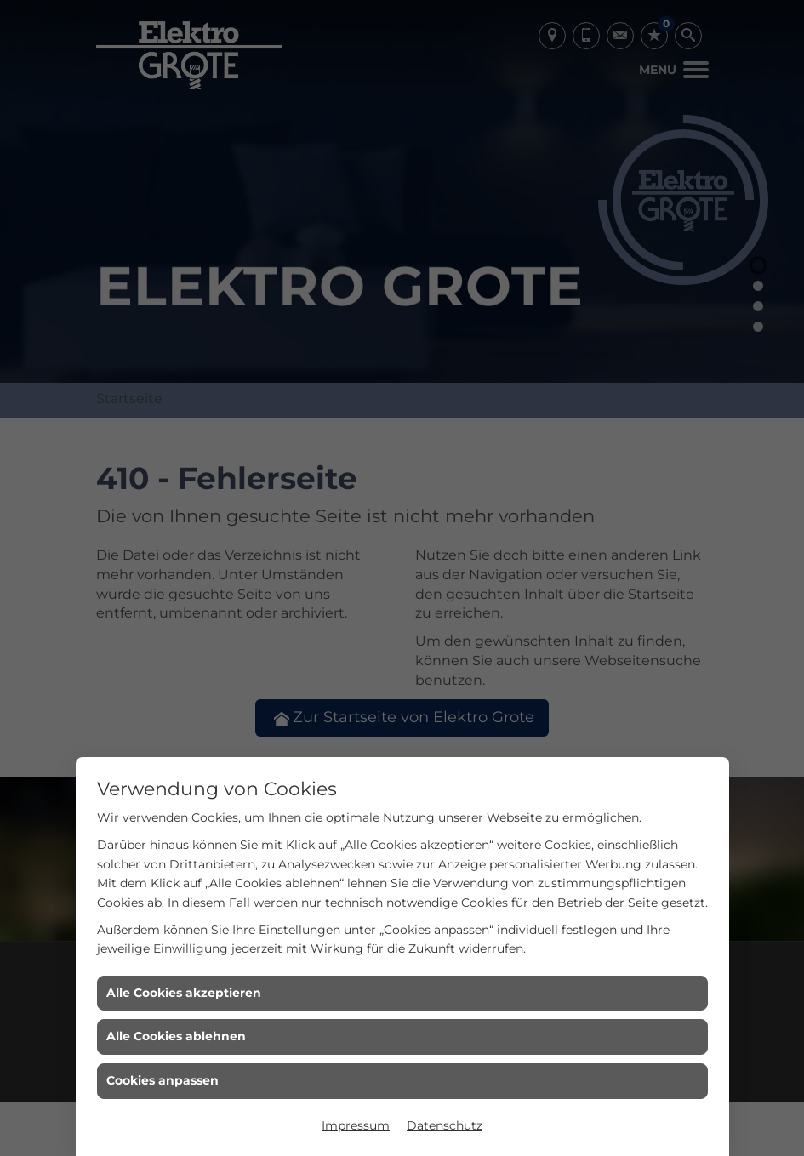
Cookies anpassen (162, 1080)
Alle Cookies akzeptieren (183, 992)
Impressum (356, 1125)
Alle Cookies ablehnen (176, 1036)
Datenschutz (444, 1125)
